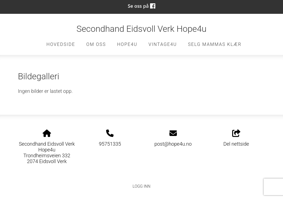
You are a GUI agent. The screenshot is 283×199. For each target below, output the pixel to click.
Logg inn (141, 186)
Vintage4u (162, 44)
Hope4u (127, 44)
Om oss (96, 44)
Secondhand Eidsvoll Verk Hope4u (141, 29)
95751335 (110, 144)
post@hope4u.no (173, 144)
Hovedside (60, 44)
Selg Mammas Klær (215, 44)
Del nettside (236, 138)
